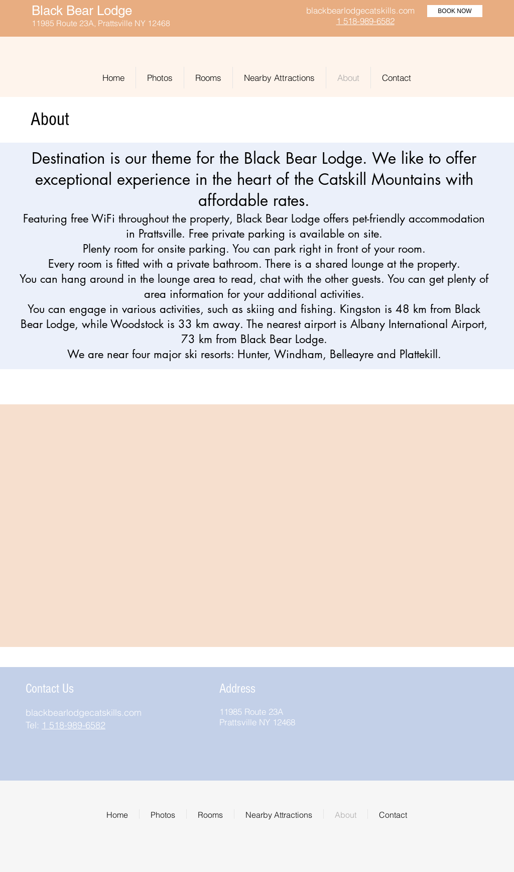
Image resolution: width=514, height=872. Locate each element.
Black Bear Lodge (82, 10)
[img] (398, 686)
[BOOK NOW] (454, 11)
